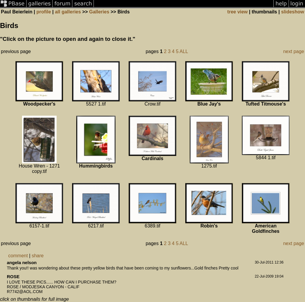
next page (293, 51)
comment (18, 255)
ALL (184, 51)
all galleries (68, 11)
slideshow (292, 11)
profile (43, 11)
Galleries (99, 11)
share (37, 255)
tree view (237, 11)
